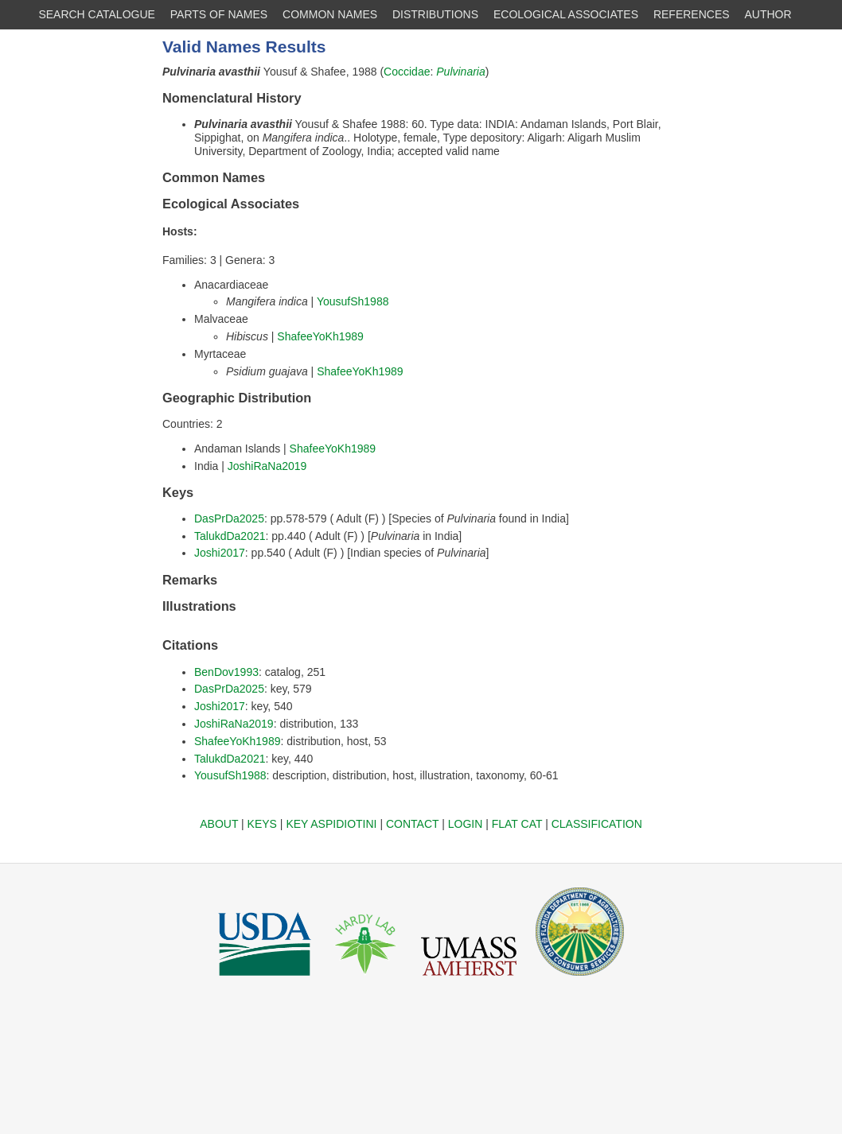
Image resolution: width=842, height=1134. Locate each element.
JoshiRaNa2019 (267, 466)
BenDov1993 (226, 672)
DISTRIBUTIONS (435, 14)
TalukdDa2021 (230, 536)
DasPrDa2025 (229, 518)
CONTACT (412, 823)
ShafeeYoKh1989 (320, 336)
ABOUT (219, 823)
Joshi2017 (219, 552)
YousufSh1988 (353, 301)
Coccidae (407, 71)
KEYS (262, 823)
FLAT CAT (517, 823)
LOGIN (465, 823)
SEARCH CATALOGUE (96, 14)
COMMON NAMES (330, 14)
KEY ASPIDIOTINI (331, 823)
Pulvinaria (460, 71)
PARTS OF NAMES (218, 14)
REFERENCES (691, 14)
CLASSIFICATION (597, 823)
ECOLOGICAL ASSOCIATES (565, 14)
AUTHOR (768, 14)
